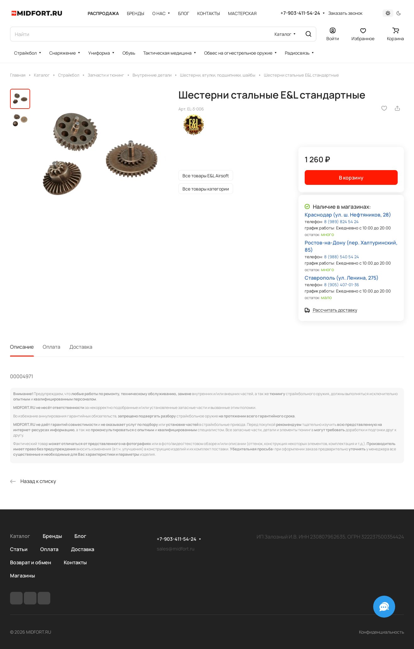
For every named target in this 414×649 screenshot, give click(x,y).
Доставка (80, 346)
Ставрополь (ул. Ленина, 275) (342, 277)
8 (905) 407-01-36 (341, 284)
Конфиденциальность (381, 632)
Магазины (22, 575)
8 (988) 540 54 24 (341, 257)
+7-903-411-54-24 (300, 13)
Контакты (75, 562)
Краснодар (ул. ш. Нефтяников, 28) (348, 214)
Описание (22, 346)
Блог (80, 536)
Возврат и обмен (30, 562)
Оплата (51, 346)
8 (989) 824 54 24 (341, 221)
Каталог (20, 536)
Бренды (52, 536)
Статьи (19, 549)
